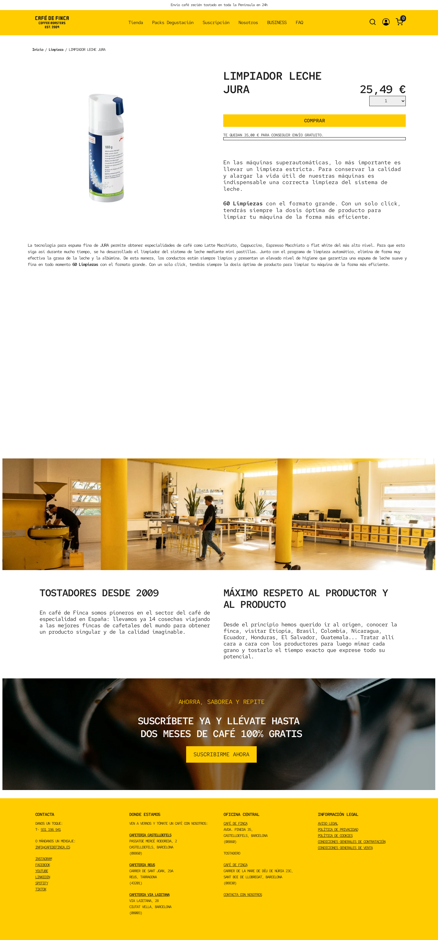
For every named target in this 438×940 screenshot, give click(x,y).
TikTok (40, 889)
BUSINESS (277, 22)
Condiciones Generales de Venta (345, 847)
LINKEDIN (42, 877)
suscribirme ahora (221, 754)
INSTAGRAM (43, 858)
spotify (41, 883)
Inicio (37, 49)
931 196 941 (51, 829)
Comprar (314, 120)
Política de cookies (335, 835)
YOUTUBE (41, 871)
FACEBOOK (42, 864)
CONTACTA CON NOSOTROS (243, 894)
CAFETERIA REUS (142, 864)
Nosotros (248, 22)
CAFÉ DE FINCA (235, 823)
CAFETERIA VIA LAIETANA (149, 894)
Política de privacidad (338, 829)
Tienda (135, 22)
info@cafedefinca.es (52, 847)
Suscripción (216, 22)
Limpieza (56, 49)
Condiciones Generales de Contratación (351, 841)
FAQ (299, 22)
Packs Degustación (172, 22)
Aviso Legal (328, 823)
